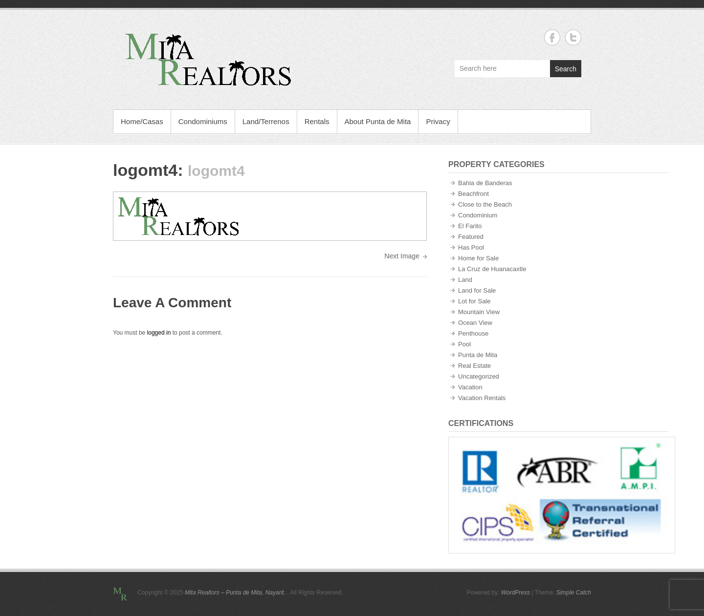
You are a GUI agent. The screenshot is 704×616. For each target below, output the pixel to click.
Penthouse (473, 333)
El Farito (470, 226)
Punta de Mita (477, 355)
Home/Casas (142, 121)
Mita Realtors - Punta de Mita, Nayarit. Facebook (552, 37)
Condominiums (202, 121)
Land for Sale (477, 290)
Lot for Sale (474, 301)
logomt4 (145, 170)
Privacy (438, 121)
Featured (471, 236)
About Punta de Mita (378, 121)
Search (565, 69)
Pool (464, 344)
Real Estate (474, 365)
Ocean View (475, 322)
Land (465, 279)
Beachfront (473, 193)
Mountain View (479, 312)
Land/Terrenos (265, 121)
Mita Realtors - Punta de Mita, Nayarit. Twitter (573, 37)
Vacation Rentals (482, 398)
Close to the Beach (485, 204)
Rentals (317, 121)
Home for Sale (478, 258)
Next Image (401, 256)
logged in (159, 332)
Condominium (477, 215)
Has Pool (471, 247)
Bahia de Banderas (485, 183)
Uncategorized (478, 376)
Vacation (470, 387)
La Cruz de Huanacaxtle (492, 269)
